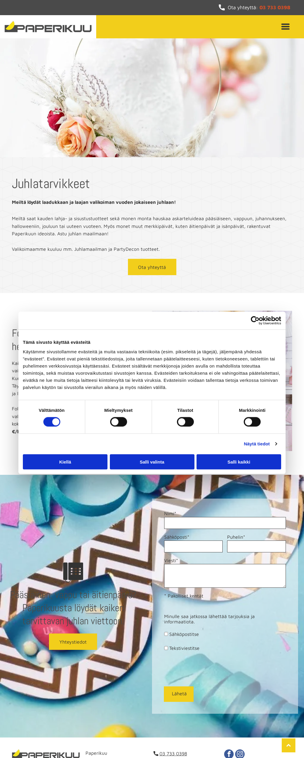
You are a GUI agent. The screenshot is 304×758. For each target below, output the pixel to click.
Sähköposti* (176, 537)
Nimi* (170, 513)
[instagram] (240, 727)
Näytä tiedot (257, 430)
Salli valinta (152, 447)
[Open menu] (285, 26)
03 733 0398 (274, 7)
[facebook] (229, 727)
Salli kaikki (238, 447)
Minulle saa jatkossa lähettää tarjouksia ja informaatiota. (209, 619)
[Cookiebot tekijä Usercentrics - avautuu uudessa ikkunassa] (255, 306)
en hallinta (254, 742)
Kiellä (65, 447)
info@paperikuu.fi (178, 734)
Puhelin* (236, 537)
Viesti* (171, 560)
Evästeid (233, 742)
